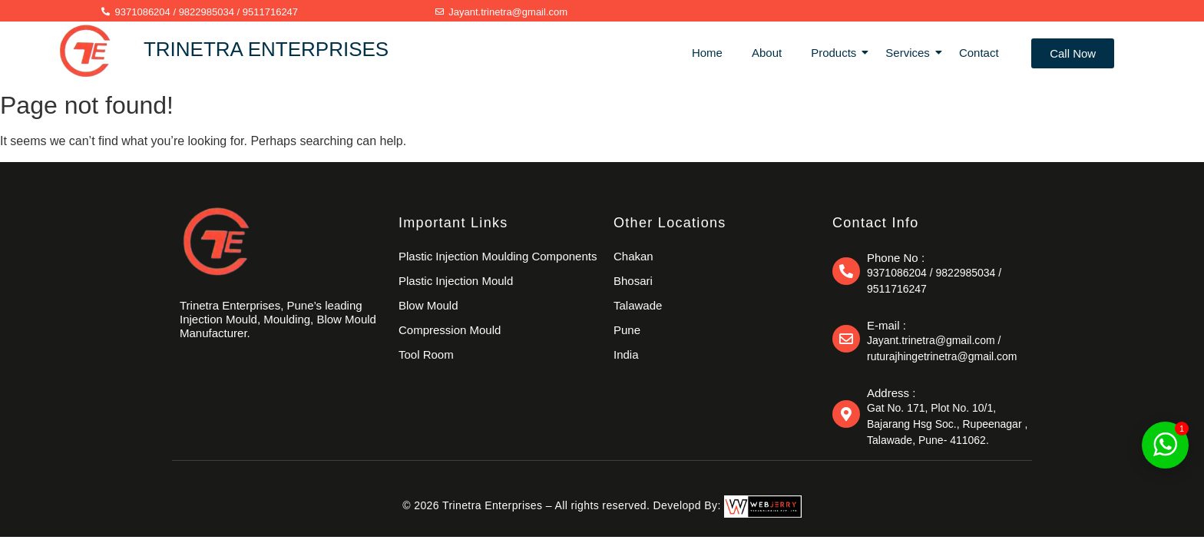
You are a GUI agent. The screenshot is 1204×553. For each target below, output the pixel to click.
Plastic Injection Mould (456, 280)
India (626, 354)
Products (836, 52)
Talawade (638, 305)
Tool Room (426, 354)
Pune (627, 329)
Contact (979, 52)
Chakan (633, 256)
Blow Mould (428, 305)
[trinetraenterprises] (217, 241)
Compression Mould (450, 329)
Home (707, 52)
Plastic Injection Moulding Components (498, 256)
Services (910, 52)
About (767, 52)
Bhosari (633, 280)
